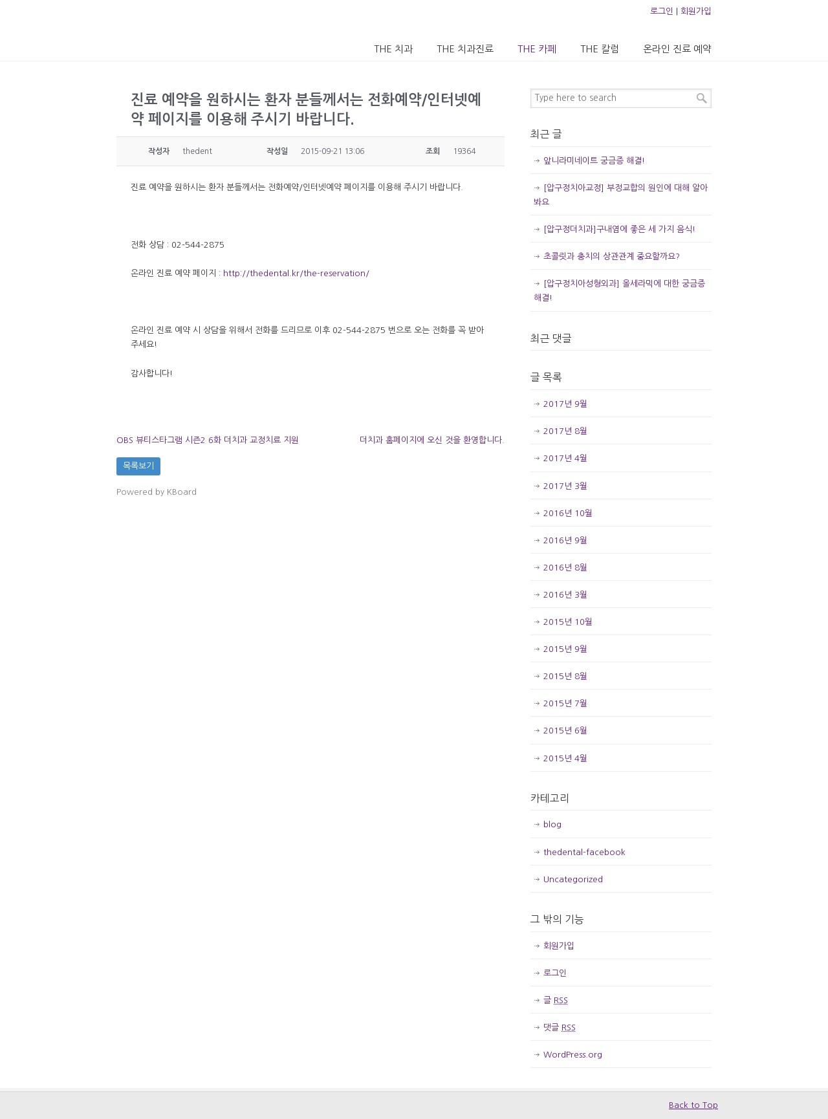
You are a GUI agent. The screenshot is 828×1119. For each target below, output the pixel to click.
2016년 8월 (565, 567)
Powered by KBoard (156, 492)
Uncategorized (573, 879)
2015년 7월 (565, 703)
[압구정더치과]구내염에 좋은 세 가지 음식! (619, 229)
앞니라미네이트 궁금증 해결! (594, 161)
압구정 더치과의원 (170, 30)
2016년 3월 (565, 595)
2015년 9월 (565, 649)
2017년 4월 (565, 458)
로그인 (661, 11)
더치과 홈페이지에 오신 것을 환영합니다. (432, 440)
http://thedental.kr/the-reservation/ (296, 273)
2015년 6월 (565, 730)
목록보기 (138, 466)
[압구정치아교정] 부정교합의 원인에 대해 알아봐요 (621, 195)
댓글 (559, 1027)
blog (552, 824)
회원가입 (696, 11)
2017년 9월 (565, 404)
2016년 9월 (565, 540)
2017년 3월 (565, 486)
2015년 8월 (565, 676)
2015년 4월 (565, 758)
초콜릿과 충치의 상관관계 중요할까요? (611, 256)
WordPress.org (572, 1054)
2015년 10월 (568, 622)
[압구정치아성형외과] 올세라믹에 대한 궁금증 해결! (619, 290)
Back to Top (693, 1105)
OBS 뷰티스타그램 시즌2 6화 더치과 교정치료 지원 (207, 440)
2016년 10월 (568, 513)
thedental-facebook (584, 852)
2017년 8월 (565, 431)
